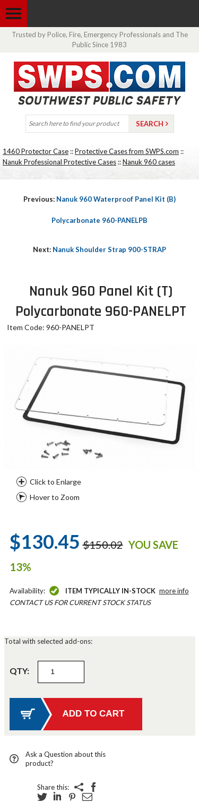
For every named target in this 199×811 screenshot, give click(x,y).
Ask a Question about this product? (65, 758)
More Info (174, 590)
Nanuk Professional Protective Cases (59, 162)
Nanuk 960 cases (149, 162)
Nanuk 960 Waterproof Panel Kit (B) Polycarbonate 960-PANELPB (99, 210)
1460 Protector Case (35, 151)
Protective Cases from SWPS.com (127, 151)
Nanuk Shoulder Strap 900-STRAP (99, 249)
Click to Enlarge (55, 481)
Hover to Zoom (55, 497)
